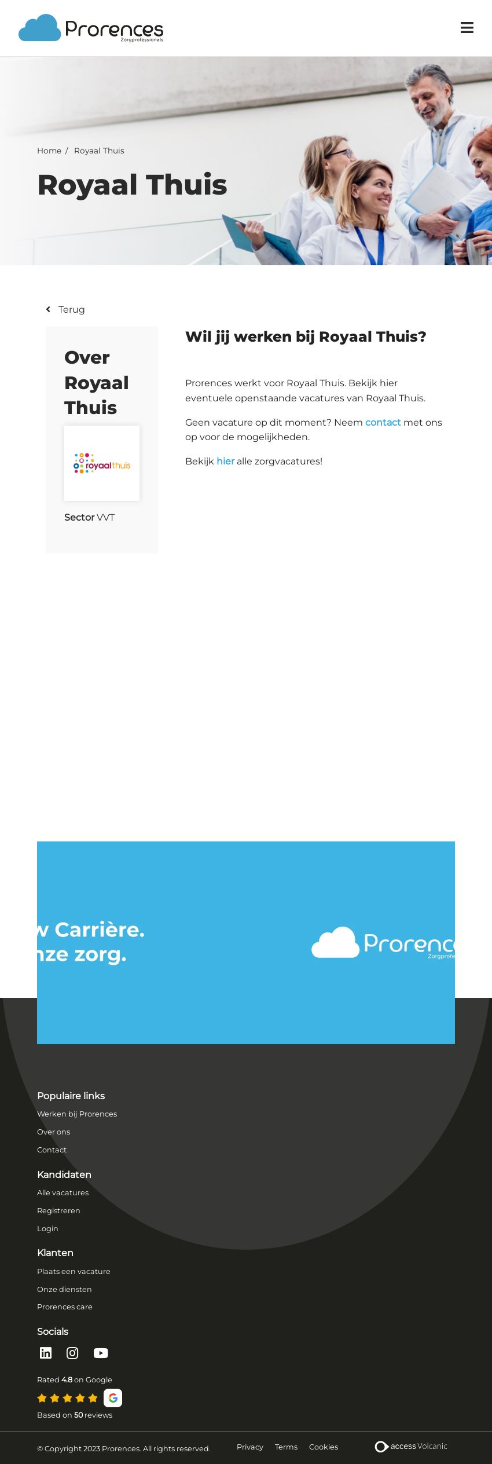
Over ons (53, 1132)
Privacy (250, 1447)
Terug (70, 309)
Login (47, 1228)
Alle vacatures (63, 1192)
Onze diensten (64, 1289)
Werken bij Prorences (77, 1114)
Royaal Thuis (99, 150)
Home (49, 150)
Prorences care (65, 1306)
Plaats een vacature (74, 1271)
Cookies (323, 1447)
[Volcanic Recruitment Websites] (410, 1448)
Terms (286, 1447)
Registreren (58, 1210)
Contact (52, 1149)
